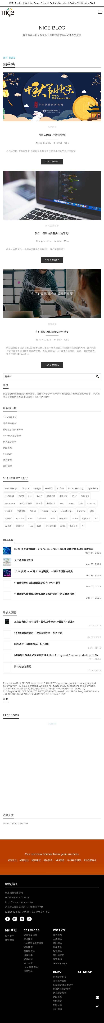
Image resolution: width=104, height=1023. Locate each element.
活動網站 (57, 943)
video (75, 518)
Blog (57, 971)
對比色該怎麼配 (22, 666)
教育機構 (57, 959)
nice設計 (57, 1001)
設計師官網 (58, 955)
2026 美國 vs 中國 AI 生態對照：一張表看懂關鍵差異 (43, 571)
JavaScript (67, 511)
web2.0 (9, 511)
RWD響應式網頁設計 (33, 943)
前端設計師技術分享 (63, 985)
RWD (30, 518)
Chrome (81, 511)
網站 (92, 511)
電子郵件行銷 (60, 981)
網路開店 (28, 947)
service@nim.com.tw (17, 897)
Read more (52, 161)
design (37, 488)
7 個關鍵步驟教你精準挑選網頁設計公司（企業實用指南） (45, 593)
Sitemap (85, 971)
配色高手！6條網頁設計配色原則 (32, 644)
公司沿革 (9, 936)
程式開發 (28, 939)
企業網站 (57, 939)
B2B (52, 518)
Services (32, 930)
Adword (91, 503)
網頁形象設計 (30, 935)
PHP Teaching (76, 488)
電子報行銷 (51, 526)
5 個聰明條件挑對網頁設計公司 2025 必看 (37, 582)
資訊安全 (20, 526)
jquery (39, 496)
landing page (60, 963)
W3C (62, 503)
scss (31, 526)
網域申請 (28, 959)
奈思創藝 (52, 723)
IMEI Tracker (16, 3)
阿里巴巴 (42, 518)
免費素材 (86, 518)
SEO (62, 526)
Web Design (11, 488)
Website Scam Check (36, 3)
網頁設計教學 (52, 225)
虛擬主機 (28, 955)
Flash (71, 503)
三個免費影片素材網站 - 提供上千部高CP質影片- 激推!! (44, 621)
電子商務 (57, 935)
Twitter (44, 511)
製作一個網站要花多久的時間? (52, 233)
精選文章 (57, 1005)
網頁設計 (64, 496)
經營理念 (9, 940)
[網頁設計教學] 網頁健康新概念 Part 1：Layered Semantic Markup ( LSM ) (56, 656)
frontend (9, 496)
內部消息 (52, 127)
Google (85, 496)
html (21, 496)
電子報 (8, 518)
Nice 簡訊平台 (31, 967)
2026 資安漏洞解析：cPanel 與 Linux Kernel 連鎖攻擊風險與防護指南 (53, 549)
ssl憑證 (8, 526)
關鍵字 (39, 503)
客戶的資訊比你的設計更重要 (52, 331)
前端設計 (63, 518)
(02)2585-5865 (13, 911)
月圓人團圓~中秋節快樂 (52, 134)
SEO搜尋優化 (59, 977)
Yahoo (33, 511)
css (30, 496)
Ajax (54, 511)
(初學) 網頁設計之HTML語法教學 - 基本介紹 (38, 632)
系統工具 (57, 947)
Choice (25, 488)
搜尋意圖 (73, 526)
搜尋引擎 (51, 503)
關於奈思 (11, 930)
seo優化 (49, 488)
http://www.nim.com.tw (19, 902)
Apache (19, 518)
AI (83, 526)
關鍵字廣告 (29, 951)
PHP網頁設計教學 (62, 989)
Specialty (93, 488)
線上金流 (28, 963)
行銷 (39, 526)
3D (96, 518)
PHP (74, 496)
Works (59, 930)
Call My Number (59, 3)
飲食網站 (57, 951)
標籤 (81, 503)
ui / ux (60, 488)
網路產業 (52, 324)
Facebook (10, 503)
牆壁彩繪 (28, 971)
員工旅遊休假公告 (24, 560)
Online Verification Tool (82, 3)
